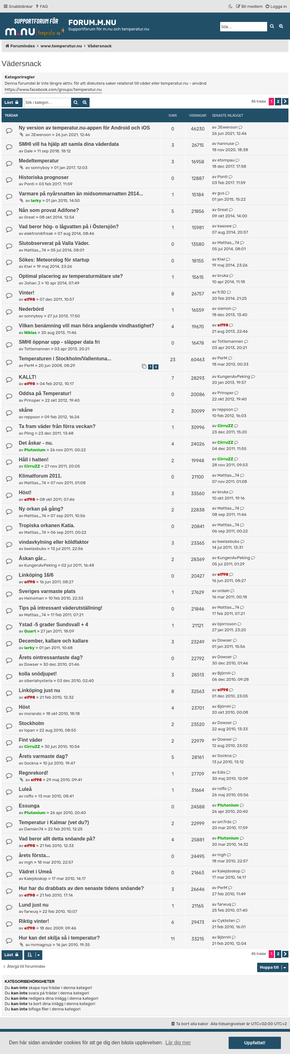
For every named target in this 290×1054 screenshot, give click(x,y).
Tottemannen (37, 349)
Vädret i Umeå (35, 871)
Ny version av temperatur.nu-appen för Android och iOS (84, 127)
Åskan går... (33, 558)
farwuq (31, 911)
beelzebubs (35, 548)
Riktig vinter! (34, 921)
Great (29, 217)
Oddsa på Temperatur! (45, 393)
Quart (30, 631)
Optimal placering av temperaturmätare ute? (71, 276)
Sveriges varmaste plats (47, 591)
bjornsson (226, 624)
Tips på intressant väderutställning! (60, 608)
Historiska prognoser (44, 177)
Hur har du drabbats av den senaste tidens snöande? (81, 888)
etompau (226, 160)
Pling (29, 433)
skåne (26, 410)
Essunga (29, 805)
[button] (285, 101)
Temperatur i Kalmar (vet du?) (54, 822)
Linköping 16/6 (36, 575)
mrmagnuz (41, 944)
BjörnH (223, 673)
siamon (224, 308)
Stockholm (31, 723)
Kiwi (28, 266)
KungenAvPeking (233, 376)
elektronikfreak (38, 233)
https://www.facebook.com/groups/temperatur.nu (53, 89)
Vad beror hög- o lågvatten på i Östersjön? (69, 226)
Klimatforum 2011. (40, 476)
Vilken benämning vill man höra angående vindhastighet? (86, 325)
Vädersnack (21, 63)
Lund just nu (34, 905)
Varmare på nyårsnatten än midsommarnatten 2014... (81, 193)
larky (36, 200)
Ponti (29, 184)
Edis (221, 772)
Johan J (32, 283)
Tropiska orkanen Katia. (47, 525)
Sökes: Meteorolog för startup (54, 259)
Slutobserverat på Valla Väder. (54, 243)
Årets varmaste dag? (43, 756)
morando (32, 713)
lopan (29, 730)
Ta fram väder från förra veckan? (57, 426)
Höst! (25, 492)
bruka (222, 275)
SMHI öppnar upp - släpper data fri (59, 342)
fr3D (221, 292)
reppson (32, 417)
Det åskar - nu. (36, 443)
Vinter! (26, 292)
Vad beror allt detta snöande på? (57, 838)
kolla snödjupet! (38, 673)
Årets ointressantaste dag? (51, 657)
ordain (223, 590)
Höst (24, 707)
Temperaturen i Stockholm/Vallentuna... (65, 358)
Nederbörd (31, 309)
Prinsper (32, 400)
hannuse (225, 143)
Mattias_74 (35, 250)
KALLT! (27, 377)
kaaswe (224, 226)
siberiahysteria (38, 680)
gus (221, 193)
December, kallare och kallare (53, 641)
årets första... (34, 855)
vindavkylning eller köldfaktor (54, 542)
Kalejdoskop (35, 878)
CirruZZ (225, 425)
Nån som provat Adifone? (49, 210)
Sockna (31, 763)
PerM (29, 365)
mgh (28, 862)
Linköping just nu (39, 690)
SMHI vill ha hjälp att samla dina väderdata (69, 144)
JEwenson (41, 134)
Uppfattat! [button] (255, 1042)
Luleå (25, 789)
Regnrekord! (33, 773)
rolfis (29, 796)
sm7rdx (224, 821)
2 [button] (278, 101)
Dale (28, 151)
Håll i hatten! (34, 459)
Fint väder (31, 740)
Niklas (30, 332)
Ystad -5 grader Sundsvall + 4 (53, 624)
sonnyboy (40, 167)
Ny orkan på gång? (41, 508)
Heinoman (34, 598)
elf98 (29, 299)
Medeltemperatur (39, 160)
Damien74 (33, 829)
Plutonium (34, 450)
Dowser (224, 640)
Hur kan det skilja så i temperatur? (59, 937)
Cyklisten (226, 920)
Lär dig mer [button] (178, 1042)
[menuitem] (41, 6)
